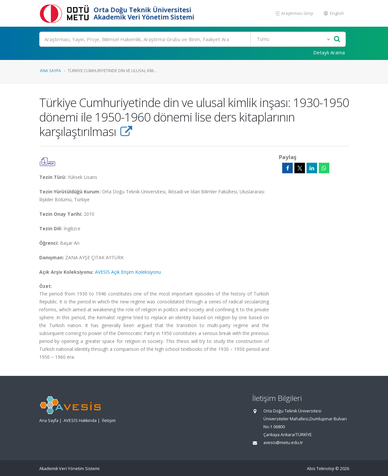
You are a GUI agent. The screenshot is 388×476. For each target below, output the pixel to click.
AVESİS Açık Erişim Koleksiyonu (128, 272)
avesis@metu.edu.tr (283, 442)
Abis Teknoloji (320, 468)
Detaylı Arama (329, 52)
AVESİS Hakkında (80, 420)
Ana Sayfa (50, 70)
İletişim (109, 420)
